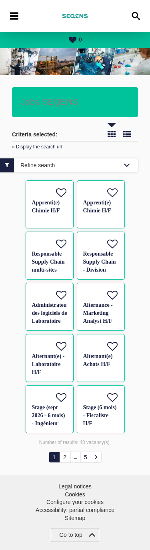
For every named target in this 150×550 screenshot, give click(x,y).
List (127, 134)
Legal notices (75, 486)
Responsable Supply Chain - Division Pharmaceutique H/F (103, 270)
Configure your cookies (75, 502)
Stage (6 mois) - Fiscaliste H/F (100, 415)
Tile (111, 134)
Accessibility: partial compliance (75, 510)
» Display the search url (37, 147)
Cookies (75, 494)
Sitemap (75, 518)
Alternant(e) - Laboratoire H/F (48, 364)
